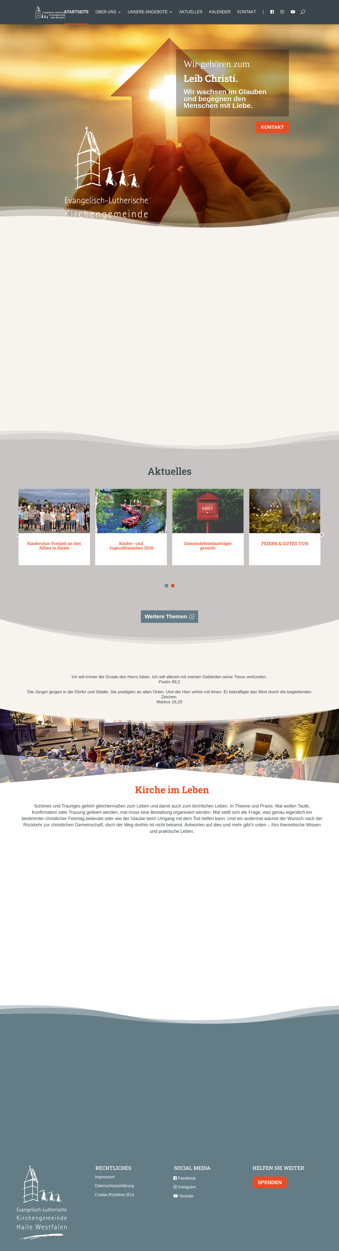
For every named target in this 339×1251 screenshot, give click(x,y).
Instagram (184, 1165)
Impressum (105, 1155)
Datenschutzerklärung (114, 1163)
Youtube (183, 1173)
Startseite (76, 12)
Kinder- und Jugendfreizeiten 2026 (131, 523)
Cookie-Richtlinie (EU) (114, 1172)
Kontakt (246, 12)
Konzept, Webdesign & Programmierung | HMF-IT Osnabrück (169, 1242)
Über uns (105, 12)
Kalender (220, 12)
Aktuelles (190, 12)
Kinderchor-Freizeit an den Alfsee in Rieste (54, 523)
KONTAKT (272, 127)
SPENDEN (270, 1160)
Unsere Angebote (148, 12)
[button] (6, 512)
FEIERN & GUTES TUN (284, 521)
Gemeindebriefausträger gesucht (208, 523)
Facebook (184, 1156)
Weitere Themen (166, 594)
